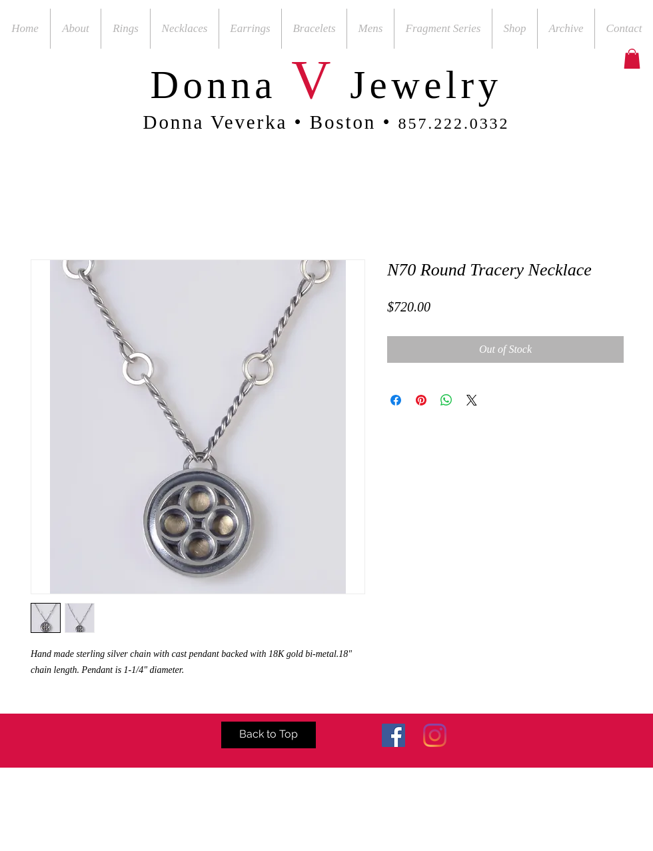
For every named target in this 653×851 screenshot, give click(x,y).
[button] (632, 59)
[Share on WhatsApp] (446, 400)
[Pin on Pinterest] (421, 400)
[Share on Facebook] (396, 400)
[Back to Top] (268, 735)
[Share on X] (472, 400)
